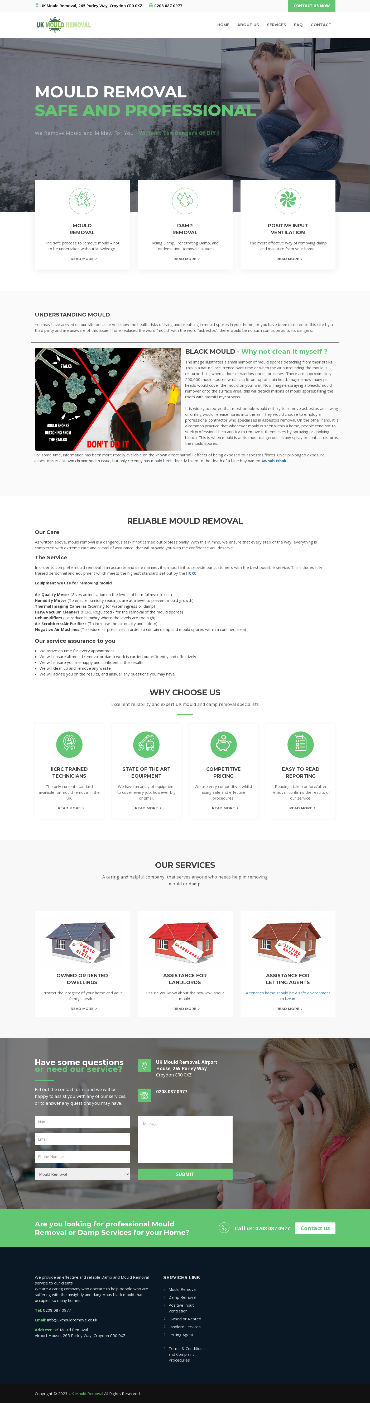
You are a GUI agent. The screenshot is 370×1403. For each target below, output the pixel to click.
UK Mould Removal (86, 1393)
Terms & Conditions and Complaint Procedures (187, 1354)
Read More (82, 259)
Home (223, 24)
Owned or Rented (185, 1318)
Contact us (315, 1228)
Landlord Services (185, 1326)
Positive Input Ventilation (181, 1308)
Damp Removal (182, 1297)
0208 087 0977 (165, 5)
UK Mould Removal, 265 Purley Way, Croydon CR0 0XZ (88, 5)
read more (82, 1009)
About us (248, 24)
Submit (185, 1174)
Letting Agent (181, 1334)
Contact (321, 24)
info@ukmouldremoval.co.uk (72, 1319)
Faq (298, 24)
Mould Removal (182, 1289)
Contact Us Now (312, 5)
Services (276, 24)
